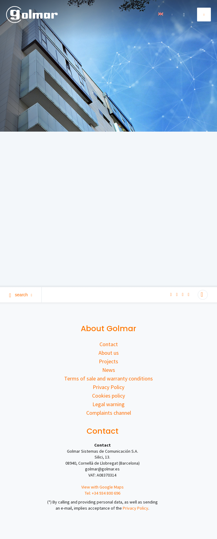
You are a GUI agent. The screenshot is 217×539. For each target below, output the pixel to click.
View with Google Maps (102, 487)
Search (20, 294)
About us (109, 352)
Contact (108, 344)
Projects (108, 361)
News (108, 369)
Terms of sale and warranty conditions (108, 378)
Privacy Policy (108, 387)
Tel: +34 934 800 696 (102, 493)
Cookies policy (108, 395)
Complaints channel (108, 412)
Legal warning (108, 404)
